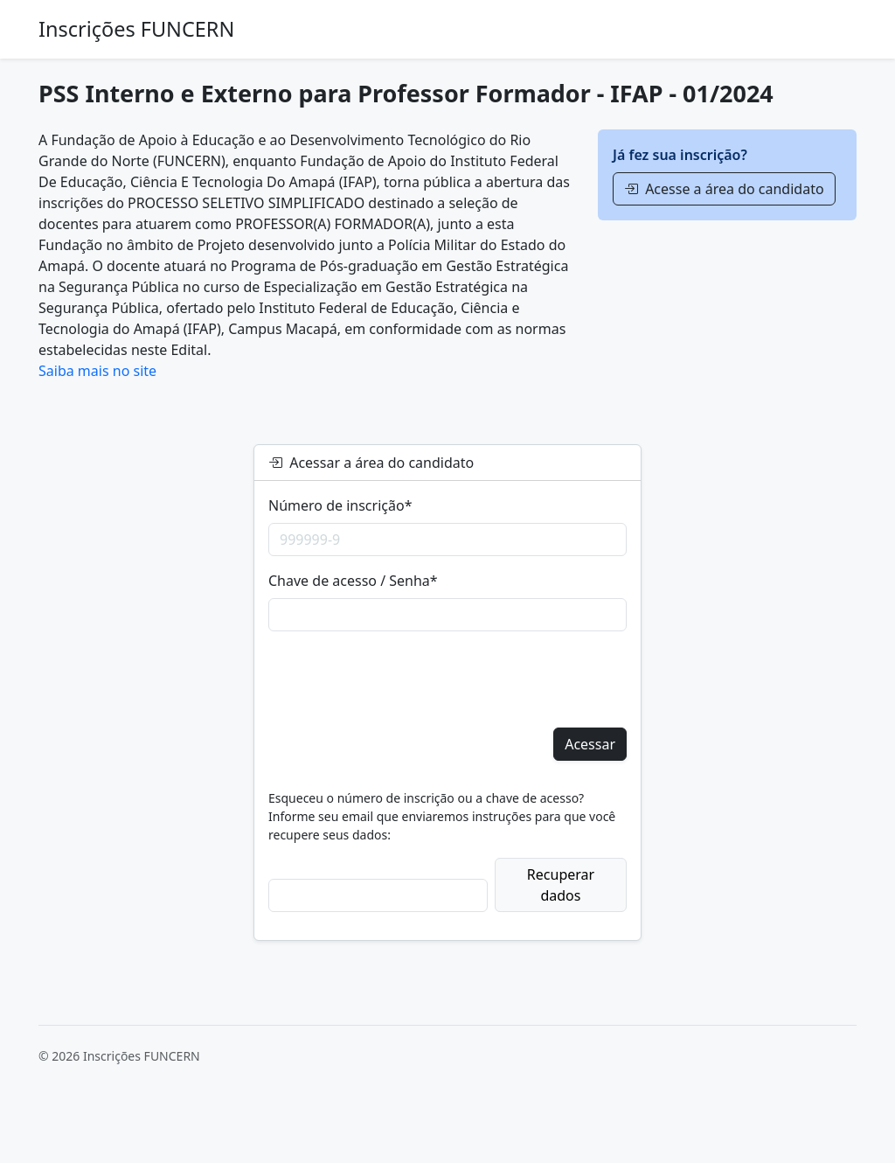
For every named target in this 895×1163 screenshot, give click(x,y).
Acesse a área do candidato (724, 188)
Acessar (590, 744)
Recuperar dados (560, 885)
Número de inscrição (340, 505)
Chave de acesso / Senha (353, 580)
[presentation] (401, 679)
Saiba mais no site (97, 370)
